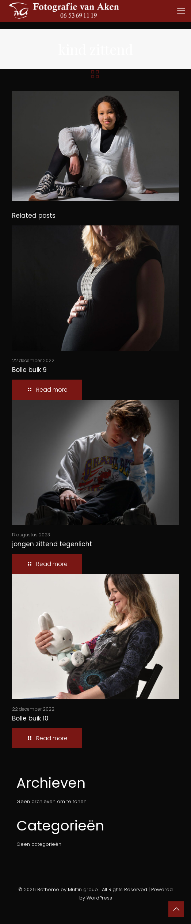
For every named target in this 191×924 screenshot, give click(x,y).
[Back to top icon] (176, 909)
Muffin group (83, 889)
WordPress (99, 897)
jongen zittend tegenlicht (52, 544)
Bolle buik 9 (29, 369)
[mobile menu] (181, 11)
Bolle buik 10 (30, 718)
